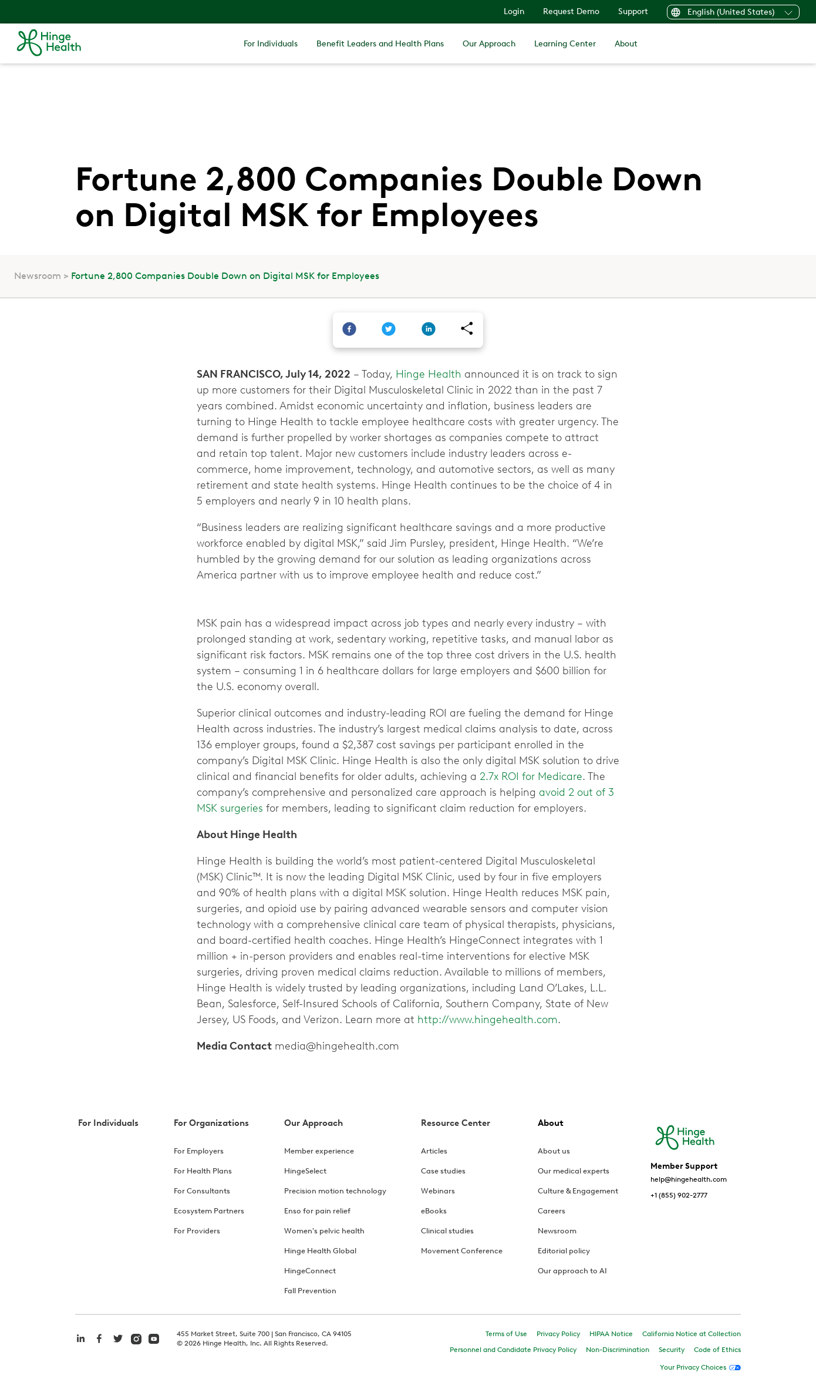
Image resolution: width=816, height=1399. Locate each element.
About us (554, 1150)
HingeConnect (310, 1270)
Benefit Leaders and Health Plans (380, 44)
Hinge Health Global (320, 1250)
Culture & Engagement (578, 1190)
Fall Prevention (310, 1290)
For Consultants (202, 1190)
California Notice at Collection (691, 1334)
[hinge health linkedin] (80, 1344)
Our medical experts (573, 1170)
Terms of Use (506, 1334)
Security (672, 1350)
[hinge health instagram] (136, 1338)
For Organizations (211, 1123)
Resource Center (455, 1123)
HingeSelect (305, 1170)
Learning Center (565, 44)
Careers (551, 1210)
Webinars (438, 1190)
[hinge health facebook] (99, 1344)
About (626, 44)
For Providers (197, 1230)
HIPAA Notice (611, 1334)
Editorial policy (564, 1250)
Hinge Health (428, 374)
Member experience (319, 1150)
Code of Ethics (717, 1350)
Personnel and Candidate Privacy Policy (513, 1350)
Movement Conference (462, 1250)
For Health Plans (203, 1170)
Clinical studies (447, 1230)
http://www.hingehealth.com (487, 1019)
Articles (434, 1150)
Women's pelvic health (324, 1230)
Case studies (443, 1170)
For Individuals (271, 44)
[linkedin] (429, 330)
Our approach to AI (572, 1270)
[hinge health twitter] (118, 1344)
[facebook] (349, 330)
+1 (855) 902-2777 (678, 1195)
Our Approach (489, 44)
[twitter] (389, 330)
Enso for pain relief (317, 1210)
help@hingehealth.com (688, 1179)
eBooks (434, 1210)
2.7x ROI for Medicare (531, 776)
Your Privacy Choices (693, 1367)
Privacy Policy (558, 1334)
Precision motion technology (335, 1190)
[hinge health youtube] (154, 1338)
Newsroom (37, 275)
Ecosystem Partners (209, 1210)
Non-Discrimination (617, 1350)
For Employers (199, 1150)
